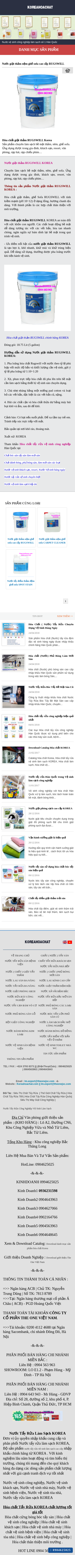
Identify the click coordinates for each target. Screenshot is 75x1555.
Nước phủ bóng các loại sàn (54, 1007)
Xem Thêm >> (65, 616)
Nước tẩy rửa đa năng (20, 986)
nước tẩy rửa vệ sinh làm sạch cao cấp (43, 1448)
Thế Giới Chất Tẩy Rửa (53, 1093)
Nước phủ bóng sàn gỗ (20, 1014)
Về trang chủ (20, 955)
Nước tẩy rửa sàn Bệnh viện (20, 963)
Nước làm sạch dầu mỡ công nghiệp (54, 1024)
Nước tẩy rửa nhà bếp (54, 966)
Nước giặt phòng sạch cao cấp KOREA (50, 808)
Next (70, 32)
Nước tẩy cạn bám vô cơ (20, 1005)
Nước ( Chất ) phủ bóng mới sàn (54, 973)
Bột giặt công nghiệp (20, 1022)
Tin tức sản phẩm (54, 1053)
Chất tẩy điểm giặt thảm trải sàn (47, 898)
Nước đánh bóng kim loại (20, 1033)
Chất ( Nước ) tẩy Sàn (55, 955)
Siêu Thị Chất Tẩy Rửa (25, 1093)
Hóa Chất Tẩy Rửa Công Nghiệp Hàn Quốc (48, 1096)
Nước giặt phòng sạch (20, 991)
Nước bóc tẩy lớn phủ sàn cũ (55, 1015)
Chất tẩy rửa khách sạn (54, 961)
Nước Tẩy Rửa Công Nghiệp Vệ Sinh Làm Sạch (27, 1108)
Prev (5, 32)
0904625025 (60, 1550)
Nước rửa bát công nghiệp (20, 998)
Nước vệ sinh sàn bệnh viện (20, 1047)
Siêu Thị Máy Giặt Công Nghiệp (37, 1100)
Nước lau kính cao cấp (54, 980)
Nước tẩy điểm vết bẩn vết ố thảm (55, 1038)
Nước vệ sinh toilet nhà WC (54, 1047)
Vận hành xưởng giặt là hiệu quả (47, 837)
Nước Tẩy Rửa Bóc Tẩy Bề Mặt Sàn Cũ (51, 686)
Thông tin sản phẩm (20, 1059)
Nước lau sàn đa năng (20, 980)
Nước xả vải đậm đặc (55, 991)
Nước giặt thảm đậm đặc (54, 986)
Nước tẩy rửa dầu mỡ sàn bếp (55, 998)
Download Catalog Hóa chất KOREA (49, 747)
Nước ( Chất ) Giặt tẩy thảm (20, 973)
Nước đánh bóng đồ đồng (55, 1031)
